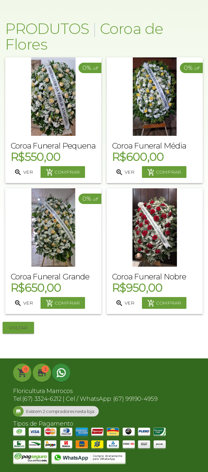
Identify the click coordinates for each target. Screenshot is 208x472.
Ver (23, 172)
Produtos (47, 29)
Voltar (18, 328)
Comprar (63, 172)
